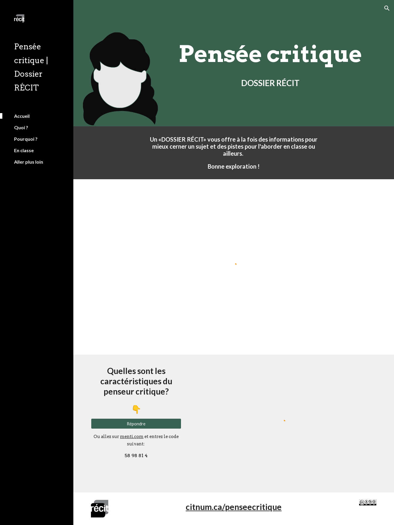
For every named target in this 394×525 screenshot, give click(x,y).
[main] (270, 54)
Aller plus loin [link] (28, 162)
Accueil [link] (22, 116)
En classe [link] (24, 150)
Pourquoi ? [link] (26, 139)
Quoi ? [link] (21, 127)
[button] (387, 8)
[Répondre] (136, 423)
